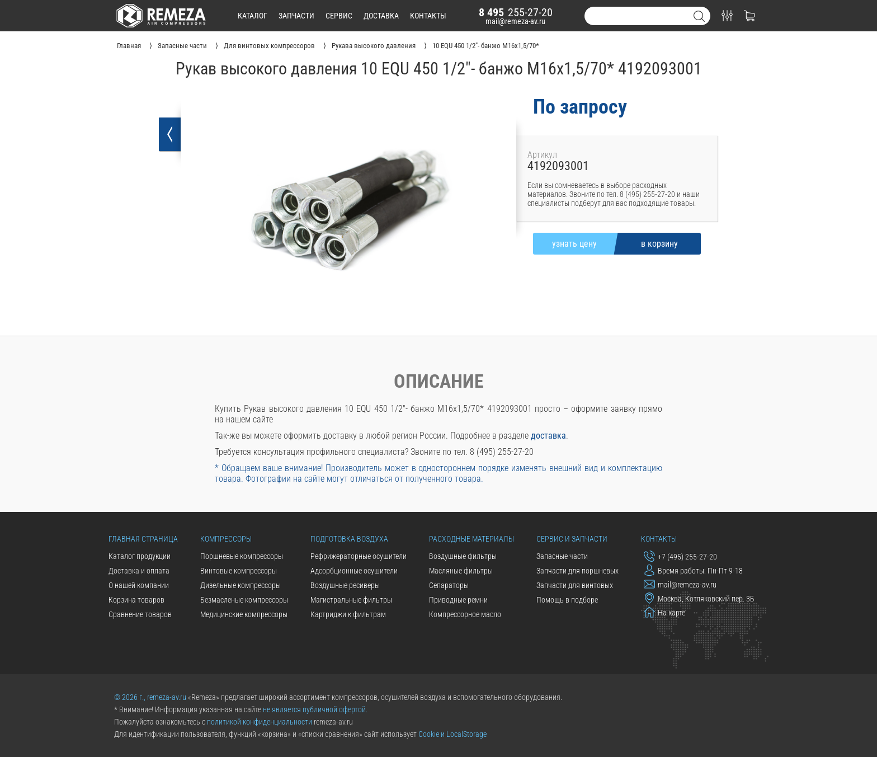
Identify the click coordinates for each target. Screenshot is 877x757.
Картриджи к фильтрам (348, 614)
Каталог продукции (140, 556)
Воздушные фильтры (463, 556)
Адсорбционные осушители (354, 570)
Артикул (542, 154)
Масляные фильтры (461, 570)
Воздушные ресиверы (345, 585)
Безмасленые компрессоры (244, 599)
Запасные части (562, 556)
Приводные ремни (458, 599)
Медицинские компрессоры (243, 614)
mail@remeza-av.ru (515, 21)
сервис (339, 15)
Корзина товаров (136, 599)
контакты (428, 15)
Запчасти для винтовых (574, 585)
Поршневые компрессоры (241, 556)
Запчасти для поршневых (577, 570)
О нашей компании (139, 585)
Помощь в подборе (567, 599)
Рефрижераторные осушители (358, 556)
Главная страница (143, 538)
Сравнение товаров (140, 614)
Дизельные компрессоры (240, 585)
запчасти (296, 15)
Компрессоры (226, 538)
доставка (381, 15)
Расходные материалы (471, 538)
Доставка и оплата (139, 570)
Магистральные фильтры (351, 599)
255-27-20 (516, 12)
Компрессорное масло (465, 614)
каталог (252, 15)
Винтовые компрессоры (238, 570)
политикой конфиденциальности (259, 721)
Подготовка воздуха (349, 538)
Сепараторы (449, 585)
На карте (664, 612)
